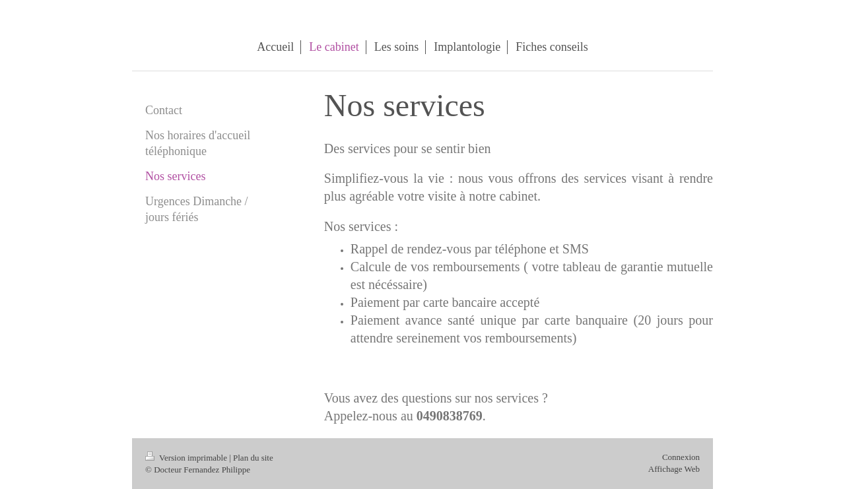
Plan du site (253, 458)
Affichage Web (674, 469)
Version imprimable (187, 458)
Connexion (681, 457)
